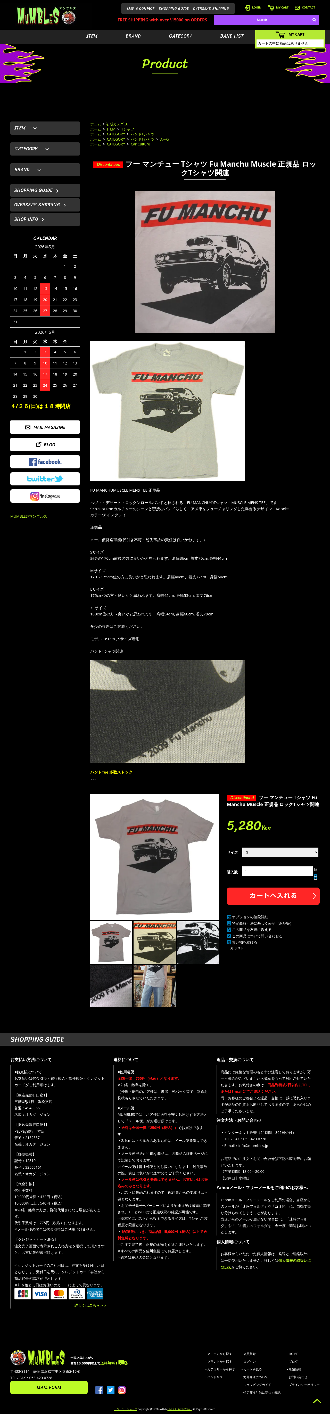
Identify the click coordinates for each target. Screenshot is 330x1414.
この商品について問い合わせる (257, 935)
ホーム (95, 123)
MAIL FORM (49, 1387)
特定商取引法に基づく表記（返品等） (262, 923)
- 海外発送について (255, 1377)
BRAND (133, 36)
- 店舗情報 (294, 1369)
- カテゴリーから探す (220, 1369)
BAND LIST (232, 36)
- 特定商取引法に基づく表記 (261, 1392)
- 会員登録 (249, 1354)
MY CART (278, 7)
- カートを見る (252, 1369)
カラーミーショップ (125, 1409)
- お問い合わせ (297, 1377)
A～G (164, 139)
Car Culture (140, 144)
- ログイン (249, 1361)
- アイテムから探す (218, 1354)
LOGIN (253, 7)
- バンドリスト (215, 1377)
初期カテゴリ (117, 123)
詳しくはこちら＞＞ (91, 1305)
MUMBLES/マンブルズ (28, 516)
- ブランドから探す (218, 1361)
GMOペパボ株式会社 (179, 1409)
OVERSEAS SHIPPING (211, 8)
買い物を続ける (244, 942)
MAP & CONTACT (140, 8)
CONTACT (305, 7)
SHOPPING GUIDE (174, 8)
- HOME (292, 1354)
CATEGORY (180, 36)
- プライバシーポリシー (303, 1385)
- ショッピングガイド (256, 1385)
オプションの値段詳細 (250, 916)
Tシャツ (127, 129)
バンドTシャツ (142, 134)
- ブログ (292, 1361)
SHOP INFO (26, 219)
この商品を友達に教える (252, 929)
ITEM (91, 36)
